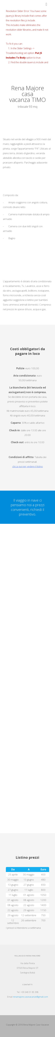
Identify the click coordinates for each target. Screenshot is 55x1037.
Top (52, 1034)
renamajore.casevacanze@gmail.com (30, 996)
